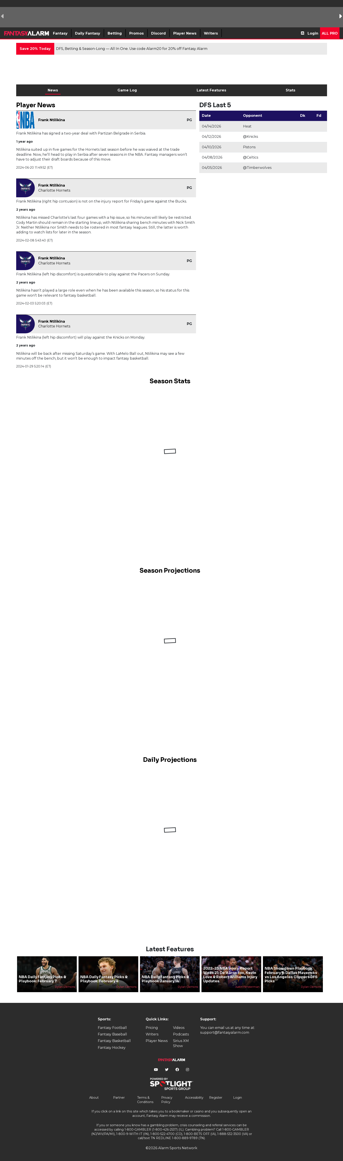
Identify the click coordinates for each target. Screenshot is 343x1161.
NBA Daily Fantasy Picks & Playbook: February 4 (104, 979)
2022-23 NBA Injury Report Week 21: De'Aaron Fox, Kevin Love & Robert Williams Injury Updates (230, 974)
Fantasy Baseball (112, 1034)
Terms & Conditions (145, 1100)
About (94, 1098)
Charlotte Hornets (54, 190)
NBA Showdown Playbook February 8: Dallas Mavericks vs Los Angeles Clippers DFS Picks (291, 974)
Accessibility (194, 1098)
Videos (178, 1028)
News (53, 90)
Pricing (152, 1028)
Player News (157, 1041)
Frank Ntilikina (51, 120)
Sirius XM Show (181, 1043)
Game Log (127, 90)
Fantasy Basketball (114, 1041)
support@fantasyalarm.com (224, 1032)
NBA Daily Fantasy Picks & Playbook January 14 (165, 979)
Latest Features (211, 90)
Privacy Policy (166, 1100)
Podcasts (181, 1034)
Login (313, 33)
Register (215, 1098)
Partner (119, 1098)
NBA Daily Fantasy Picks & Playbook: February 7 (42, 979)
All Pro (330, 33)
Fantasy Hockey (112, 1048)
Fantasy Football (112, 1028)
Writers (152, 1034)
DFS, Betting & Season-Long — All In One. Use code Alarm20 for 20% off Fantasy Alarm (131, 49)
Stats (290, 90)
